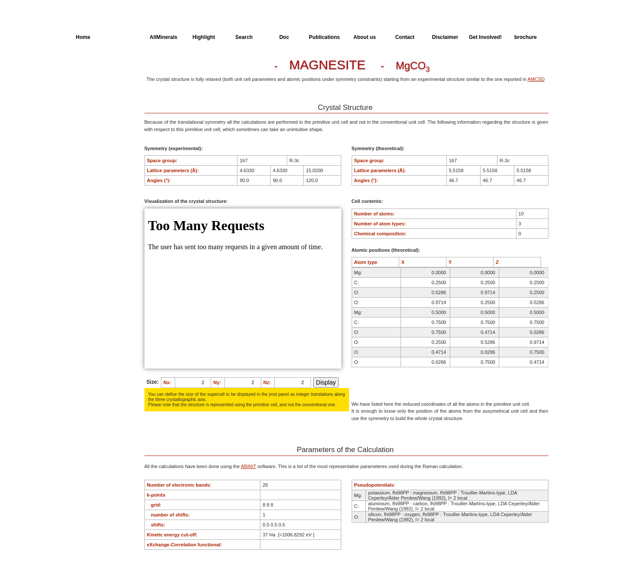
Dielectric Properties (98, 99)
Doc (284, 37)
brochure (525, 37)
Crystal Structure (94, 67)
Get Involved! (485, 37)
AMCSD (536, 79)
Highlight (203, 37)
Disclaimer (445, 37)
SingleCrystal (91, 131)
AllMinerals (163, 37)
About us (364, 37)
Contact (405, 37)
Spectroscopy (91, 115)
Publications (324, 37)
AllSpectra (123, 37)
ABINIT (248, 466)
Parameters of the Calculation (96, 83)
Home (83, 37)
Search (244, 37)
